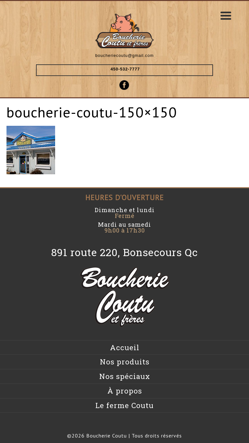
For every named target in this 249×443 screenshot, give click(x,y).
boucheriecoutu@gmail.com (124, 55)
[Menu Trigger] (226, 15)
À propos (124, 390)
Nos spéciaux (124, 376)
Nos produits (124, 361)
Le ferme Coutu (124, 405)
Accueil (124, 347)
